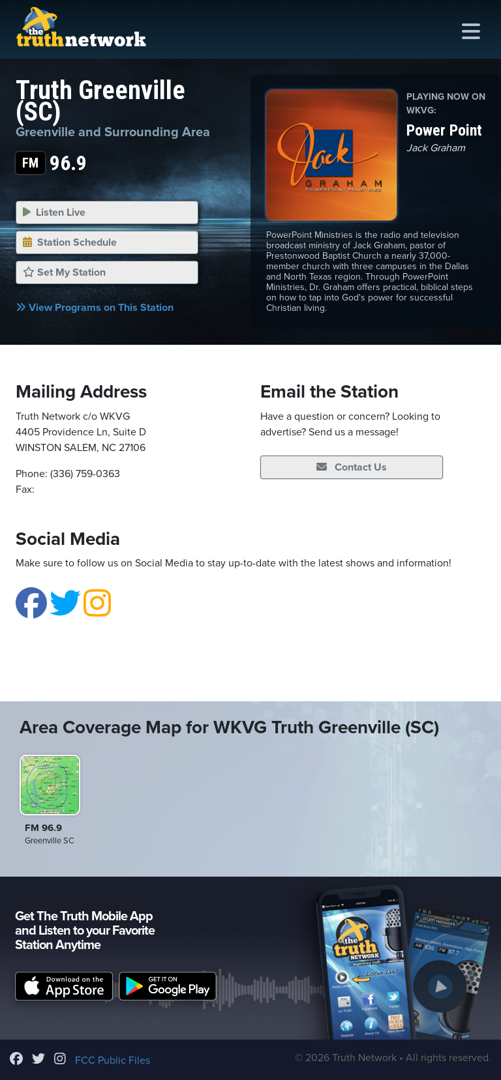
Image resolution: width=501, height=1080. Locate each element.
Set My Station (64, 272)
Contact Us (351, 467)
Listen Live (54, 212)
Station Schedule (70, 242)
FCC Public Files (112, 1060)
